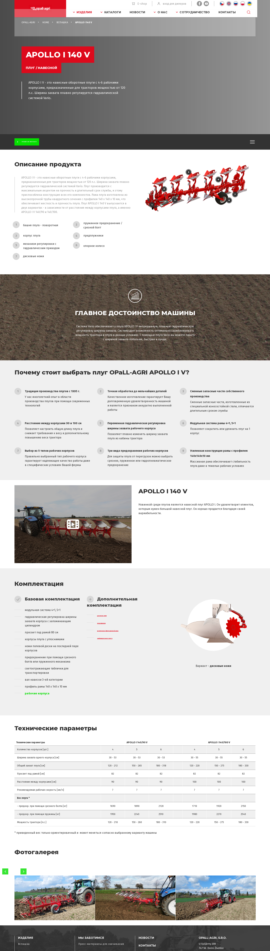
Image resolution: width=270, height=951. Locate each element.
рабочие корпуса (37, 699)
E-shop (142, 3)
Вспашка (62, 28)
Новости (137, 12)
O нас (163, 12)
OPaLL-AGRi (28, 28)
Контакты (227, 12)
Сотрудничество (195, 12)
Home (45, 28)
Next (23, 878)
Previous (5, 878)
